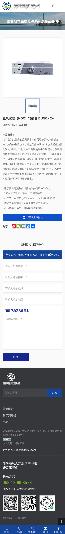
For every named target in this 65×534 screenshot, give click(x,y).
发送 (15, 357)
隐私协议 (7, 518)
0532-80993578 (17, 482)
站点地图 (22, 518)
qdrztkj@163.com (26, 449)
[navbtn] (61, 5)
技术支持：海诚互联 (13, 443)
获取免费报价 (35, 217)
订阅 (54, 392)
